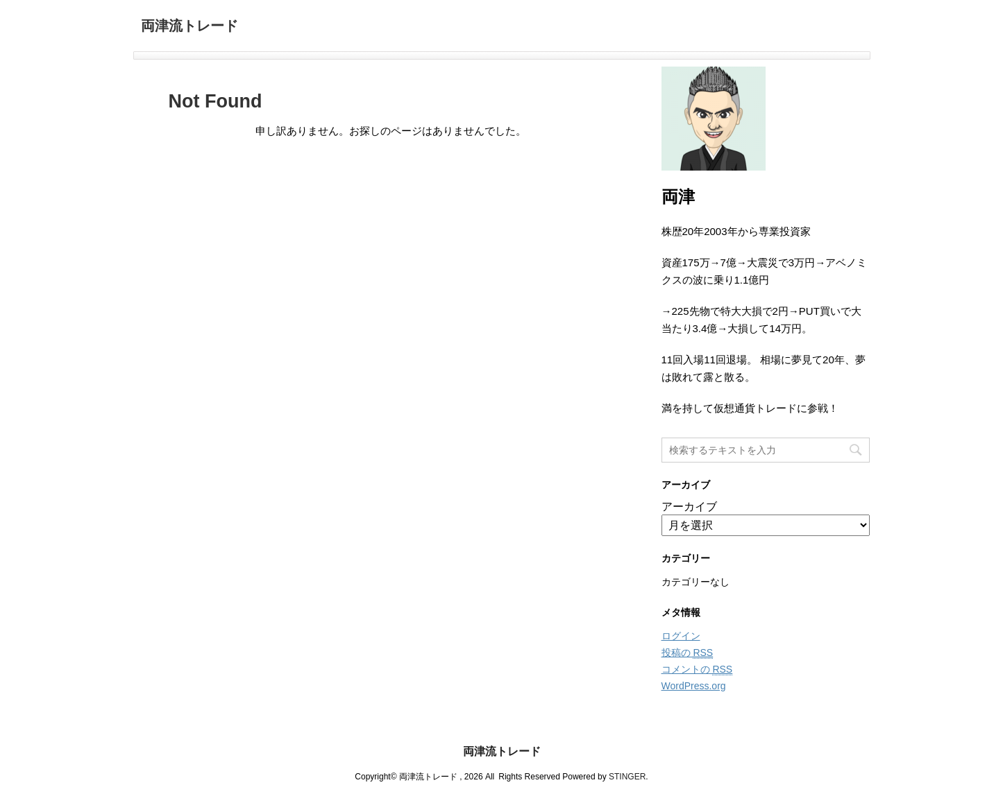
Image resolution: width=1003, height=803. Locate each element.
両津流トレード (189, 27)
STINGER (627, 777)
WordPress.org (693, 685)
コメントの (697, 669)
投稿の (687, 653)
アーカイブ (689, 506)
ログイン (680, 635)
